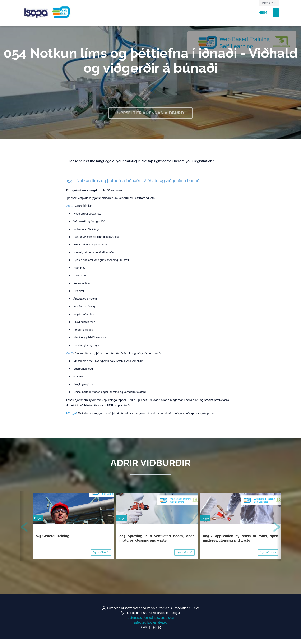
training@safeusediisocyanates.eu (151, 617)
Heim (263, 12)
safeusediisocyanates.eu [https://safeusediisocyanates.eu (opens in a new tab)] (150, 622)
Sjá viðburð (100, 552)
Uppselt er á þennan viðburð (150, 112)
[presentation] (24, 527)
